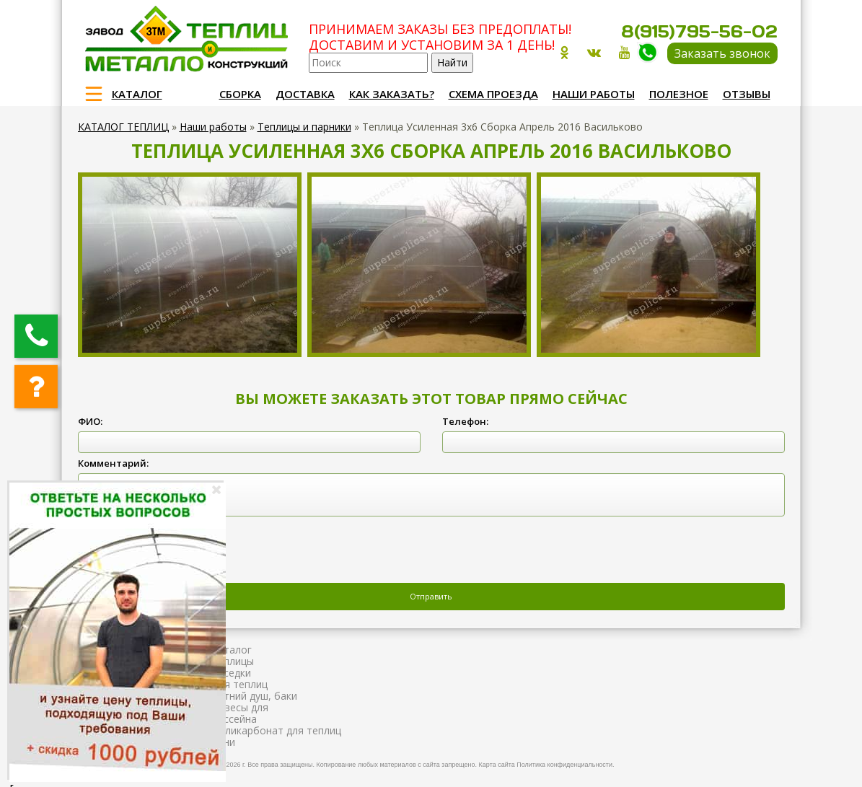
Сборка (240, 94)
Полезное (678, 94)
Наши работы (594, 94)
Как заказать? (391, 94)
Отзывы (746, 94)
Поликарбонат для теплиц (276, 730)
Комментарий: (113, 463)
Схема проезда (493, 94)
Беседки (231, 673)
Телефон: (465, 421)
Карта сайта (497, 764)
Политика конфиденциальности (564, 764)
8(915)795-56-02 (699, 31)
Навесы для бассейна (239, 713)
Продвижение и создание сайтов (743, 762)
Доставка (305, 94)
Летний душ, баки (254, 696)
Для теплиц (239, 684)
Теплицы (232, 661)
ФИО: (90, 421)
